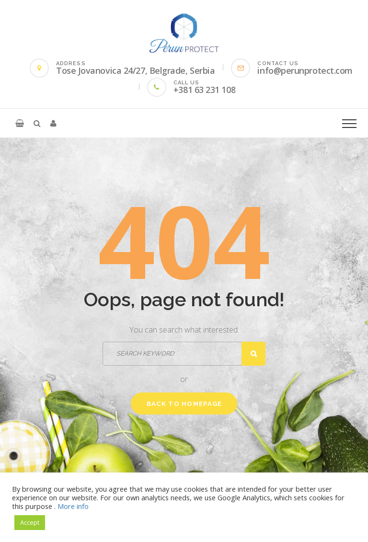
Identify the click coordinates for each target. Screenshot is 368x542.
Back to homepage (184, 403)
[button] (20, 123)
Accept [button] (29, 522)
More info (73, 506)
